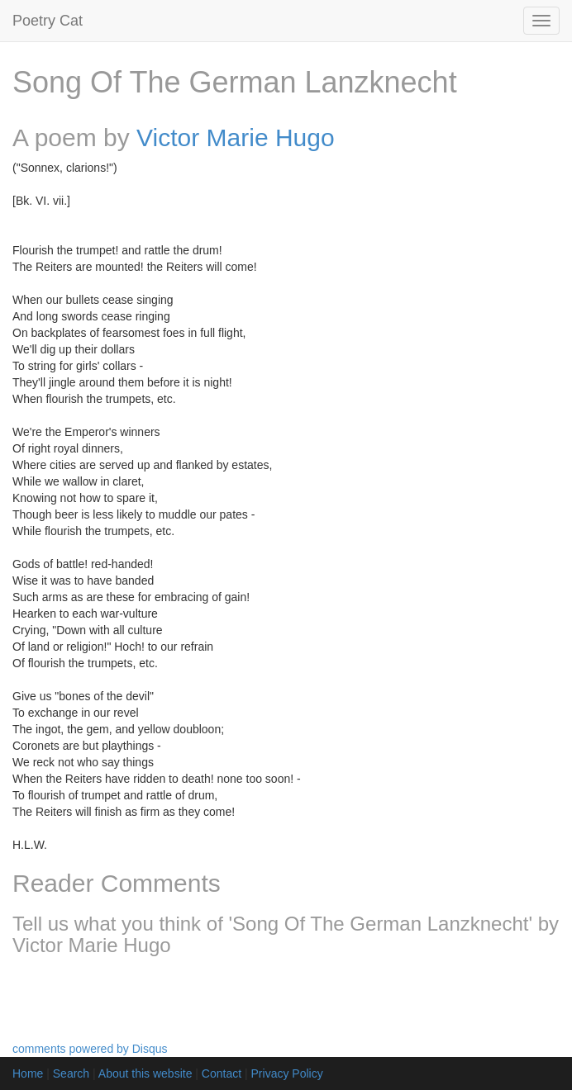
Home (27, 1073)
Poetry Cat (47, 20)
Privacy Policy (287, 1073)
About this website (145, 1073)
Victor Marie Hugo (235, 137)
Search (71, 1073)
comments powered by (90, 1048)
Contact (221, 1073)
